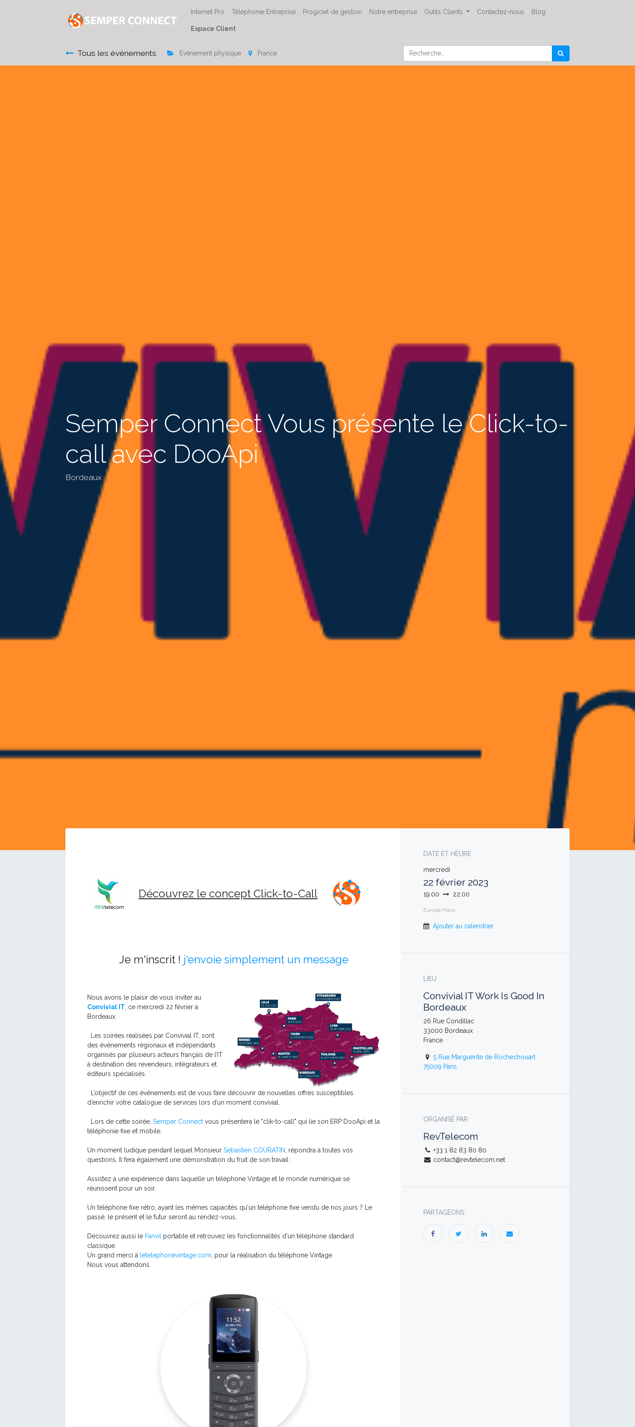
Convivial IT (106, 1007)
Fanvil (153, 1236)
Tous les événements (110, 53)
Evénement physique (204, 53)
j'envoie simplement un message (266, 959)
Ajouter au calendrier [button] (463, 926)
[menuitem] (207, 12)
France (262, 53)
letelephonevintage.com (175, 1255)
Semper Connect (178, 1121)
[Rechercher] (561, 53)
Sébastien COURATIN (254, 1150)
